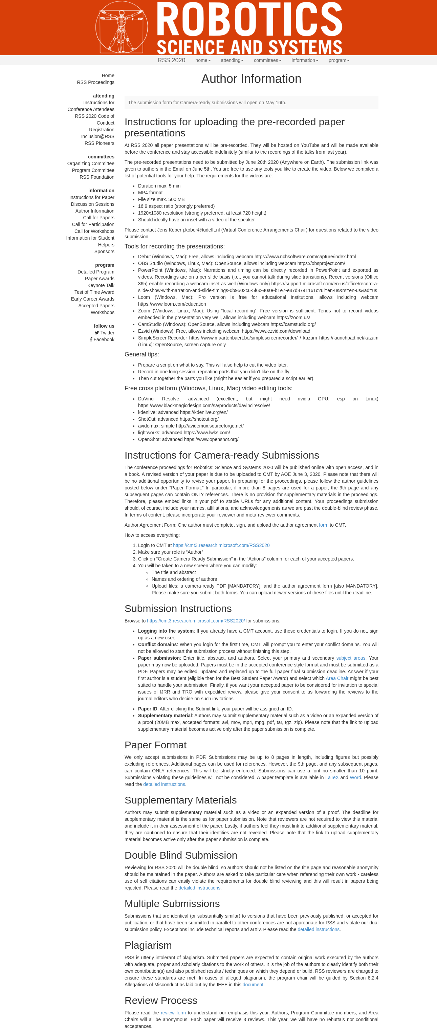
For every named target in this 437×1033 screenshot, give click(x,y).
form (323, 525)
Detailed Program (96, 271)
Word (355, 777)
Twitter (104, 332)
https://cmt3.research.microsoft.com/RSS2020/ (196, 620)
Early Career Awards (92, 299)
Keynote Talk (100, 285)
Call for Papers (98, 217)
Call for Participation (93, 224)
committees (268, 60)
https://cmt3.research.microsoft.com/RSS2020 (221, 545)
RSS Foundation (97, 177)
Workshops (102, 312)
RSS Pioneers (99, 143)
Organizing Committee (90, 163)
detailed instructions (164, 784)
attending (232, 60)
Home (108, 75)
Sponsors (104, 251)
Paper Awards (99, 278)
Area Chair (337, 678)
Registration (101, 129)
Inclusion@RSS (97, 136)
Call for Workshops (94, 231)
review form (173, 1012)
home (203, 60)
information (305, 60)
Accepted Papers (96, 305)
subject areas (351, 658)
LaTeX (332, 777)
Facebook (102, 339)
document (253, 984)
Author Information (94, 211)
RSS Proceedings (95, 82)
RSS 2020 (171, 60)
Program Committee (93, 170)
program (339, 60)
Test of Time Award (94, 292)
